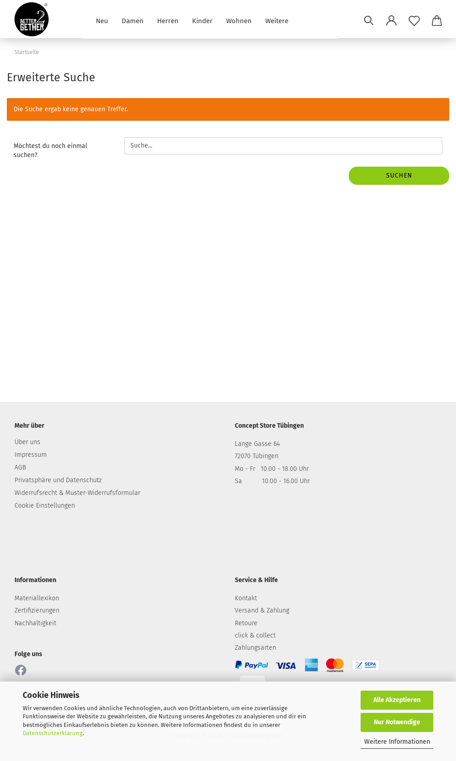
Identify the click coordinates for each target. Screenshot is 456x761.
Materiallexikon (37, 598)
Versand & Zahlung (262, 610)
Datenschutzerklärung (53, 733)
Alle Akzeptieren (397, 700)
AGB (20, 467)
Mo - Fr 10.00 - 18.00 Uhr (272, 469)
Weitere (276, 20)
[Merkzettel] (414, 20)
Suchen (399, 175)
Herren (167, 20)
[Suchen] (368, 20)
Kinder (202, 20)
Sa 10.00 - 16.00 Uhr (272, 481)
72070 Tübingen (256, 456)
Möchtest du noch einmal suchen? (50, 150)
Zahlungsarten (255, 648)
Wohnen (239, 20)
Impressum (31, 455)
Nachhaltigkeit (35, 623)
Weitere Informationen (397, 742)
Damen (133, 20)
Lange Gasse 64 (257, 444)
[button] (391, 20)
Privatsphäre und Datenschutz (58, 480)
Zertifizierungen (37, 610)
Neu (102, 20)
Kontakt (246, 598)
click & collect (255, 635)
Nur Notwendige (397, 722)
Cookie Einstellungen (45, 505)
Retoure (246, 623)
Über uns (27, 442)
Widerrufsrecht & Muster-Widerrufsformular (77, 493)
